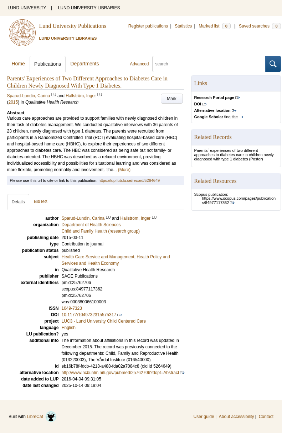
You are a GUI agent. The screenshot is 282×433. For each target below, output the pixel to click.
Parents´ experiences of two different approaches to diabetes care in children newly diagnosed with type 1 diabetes (234, 154)
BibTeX (40, 201)
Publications (47, 64)
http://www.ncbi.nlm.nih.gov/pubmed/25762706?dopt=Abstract (120, 372)
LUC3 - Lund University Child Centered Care (104, 321)
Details (18, 201)
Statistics (183, 26)
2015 (13, 102)
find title (216, 117)
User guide (204, 416)
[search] (209, 64)
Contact (266, 416)
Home (18, 63)
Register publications (148, 26)
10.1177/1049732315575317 (89, 314)
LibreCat (42, 416)
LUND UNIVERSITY (27, 7)
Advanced (139, 63)
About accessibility (236, 416)
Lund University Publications (72, 26)
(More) (124, 169)
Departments (84, 63)
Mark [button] (171, 98)
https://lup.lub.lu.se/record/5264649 (129, 180)
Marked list (214, 26)
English (69, 327)
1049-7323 (72, 308)
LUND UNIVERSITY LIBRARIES (89, 7)
